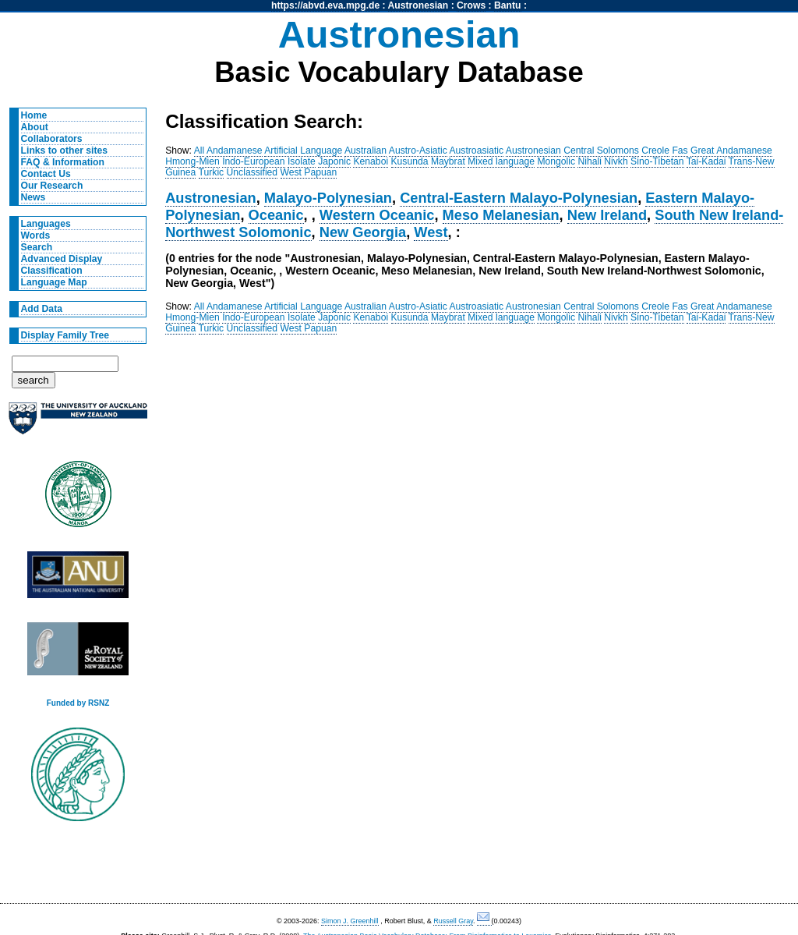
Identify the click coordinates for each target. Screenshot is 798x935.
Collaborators (52, 138)
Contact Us (46, 173)
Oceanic (276, 215)
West (430, 232)
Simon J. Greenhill (350, 921)
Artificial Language (303, 150)
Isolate (302, 161)
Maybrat (448, 161)
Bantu (507, 5)
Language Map (54, 282)
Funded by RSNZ (78, 703)
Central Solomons (601, 150)
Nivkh (615, 161)
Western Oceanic (377, 215)
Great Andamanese (731, 150)
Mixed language (501, 161)
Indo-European (253, 161)
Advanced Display (62, 258)
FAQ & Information (62, 162)
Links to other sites (64, 150)
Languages (46, 223)
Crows (471, 5)
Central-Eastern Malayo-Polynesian (518, 197)
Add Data (41, 308)
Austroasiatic (477, 150)
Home (34, 115)
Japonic (334, 161)
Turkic (211, 172)
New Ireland (607, 215)
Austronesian (418, 5)
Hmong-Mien (192, 161)
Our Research (52, 185)
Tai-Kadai (706, 161)
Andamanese (235, 150)
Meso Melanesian (501, 215)
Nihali (589, 161)
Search (37, 247)
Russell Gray (453, 921)
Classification (52, 270)
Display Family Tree (65, 335)
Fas (679, 150)
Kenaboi (370, 161)
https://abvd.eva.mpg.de (325, 5)
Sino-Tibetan (656, 161)
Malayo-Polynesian (328, 197)
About (34, 127)
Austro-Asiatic (418, 150)
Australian (365, 150)
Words (36, 235)
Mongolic (556, 161)
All (199, 150)
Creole (655, 150)
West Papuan (309, 172)
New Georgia (363, 232)
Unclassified (252, 172)
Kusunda (410, 161)
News (33, 197)
